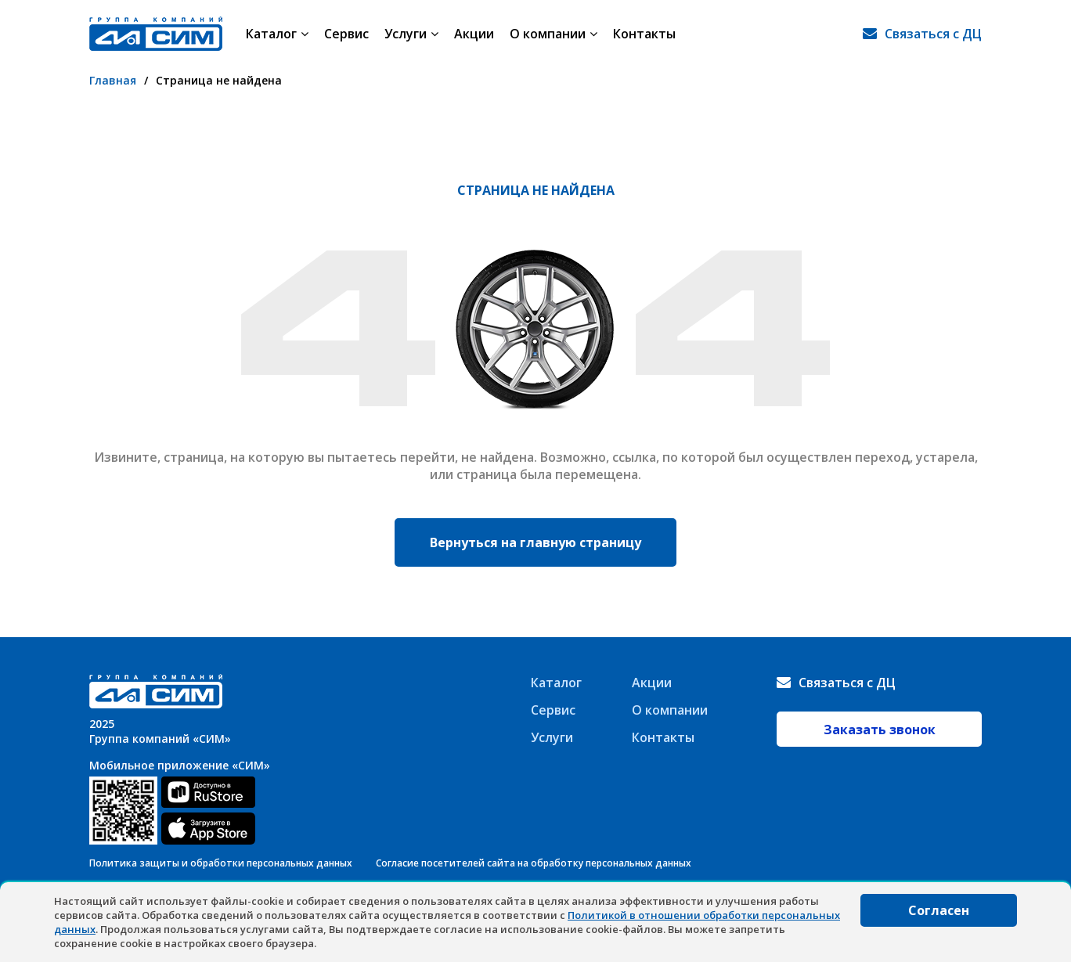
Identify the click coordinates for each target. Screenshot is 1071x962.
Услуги (411, 33)
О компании (553, 33)
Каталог (277, 33)
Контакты (644, 33)
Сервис (346, 33)
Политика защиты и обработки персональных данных (220, 863)
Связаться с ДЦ (933, 33)
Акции (474, 33)
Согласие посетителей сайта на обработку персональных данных (533, 863)
